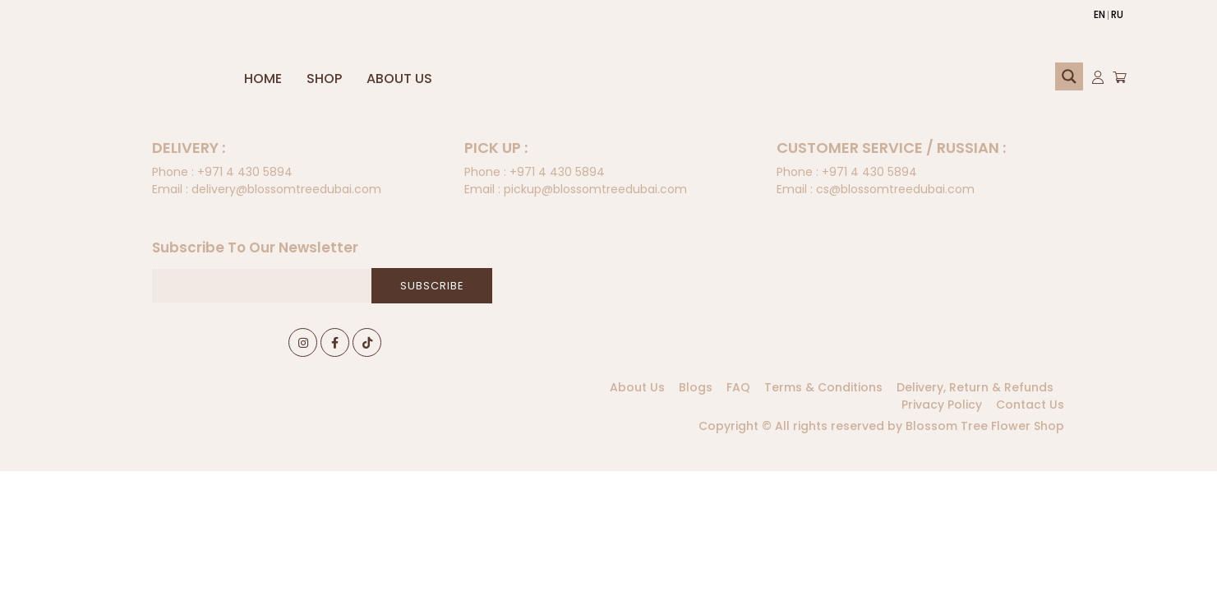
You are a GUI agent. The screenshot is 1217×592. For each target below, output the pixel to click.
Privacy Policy (941, 404)
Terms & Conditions (823, 387)
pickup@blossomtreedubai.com (575, 189)
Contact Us (1030, 404)
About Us (399, 78)
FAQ (738, 387)
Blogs (695, 387)
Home (263, 78)
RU (1117, 14)
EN (1099, 14)
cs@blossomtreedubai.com (876, 189)
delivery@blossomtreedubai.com (266, 189)
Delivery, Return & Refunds (975, 387)
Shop (324, 78)
